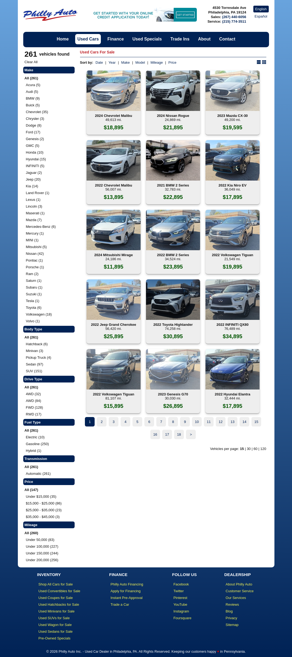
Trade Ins (179, 39)
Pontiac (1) (34, 260)
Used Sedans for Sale (55, 631)
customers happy (203, 651)
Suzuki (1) (34, 294)
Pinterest (180, 598)
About (204, 39)
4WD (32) (33, 394)
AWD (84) (33, 401)
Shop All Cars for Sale (55, 584)
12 (221, 422)
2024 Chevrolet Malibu (113, 116)
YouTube (180, 604)
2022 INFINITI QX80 (233, 325)
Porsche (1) (35, 267)
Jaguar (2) (34, 173)
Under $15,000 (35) (41, 497)
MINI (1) (32, 240)
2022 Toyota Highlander (173, 325)
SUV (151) (34, 371)
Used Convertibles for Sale (59, 591)
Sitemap (232, 625)
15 (256, 422)
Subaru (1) (34, 287)
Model (140, 62)
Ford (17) (33, 132)
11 (209, 422)
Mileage (157, 62)
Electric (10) (35, 437)
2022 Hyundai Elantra (232, 394)
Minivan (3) (34, 351)
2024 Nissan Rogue (173, 116)
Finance (115, 39)
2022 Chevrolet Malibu (113, 185)
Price (172, 62)
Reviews (232, 604)
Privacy (231, 618)
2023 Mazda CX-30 (232, 116)
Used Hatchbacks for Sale (58, 604)
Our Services (236, 598)
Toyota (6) (34, 308)
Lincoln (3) (34, 206)
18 (179, 434)
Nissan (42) (35, 254)
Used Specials (147, 39)
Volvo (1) (33, 321)
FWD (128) (34, 407)
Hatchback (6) (37, 344)
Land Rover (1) (37, 193)
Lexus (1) (33, 200)
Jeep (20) (33, 179)
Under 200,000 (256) (42, 560)
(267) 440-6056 (234, 17)
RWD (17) (34, 414)
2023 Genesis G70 (173, 394)
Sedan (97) (34, 364)
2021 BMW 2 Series (173, 185)
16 (155, 434)
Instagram (181, 611)
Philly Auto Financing (127, 584)
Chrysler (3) (35, 119)
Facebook (181, 584)
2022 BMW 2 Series (173, 255)
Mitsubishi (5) (36, 247)
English (261, 9)
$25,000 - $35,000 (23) (44, 510)
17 (167, 434)
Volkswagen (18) (39, 314)
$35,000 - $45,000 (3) (43, 517)
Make (125, 62)
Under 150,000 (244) (42, 553)
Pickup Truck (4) (38, 357)
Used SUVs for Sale (54, 618)
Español (261, 16)
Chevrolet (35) (37, 112)
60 (255, 449)
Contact (227, 39)
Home (63, 39)
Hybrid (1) (33, 451)
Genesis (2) (35, 139)
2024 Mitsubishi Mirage (113, 255)
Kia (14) (32, 186)
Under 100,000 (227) (42, 546)
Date (99, 62)
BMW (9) (33, 98)
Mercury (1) (35, 233)
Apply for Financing (126, 591)
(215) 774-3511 (234, 21)
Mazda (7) (34, 220)
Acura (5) (33, 85)
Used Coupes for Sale (55, 598)
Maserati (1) (35, 213)
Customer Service (240, 591)
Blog (229, 611)
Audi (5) (32, 92)
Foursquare (182, 618)
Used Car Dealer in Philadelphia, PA (111, 651)
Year (111, 62)
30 (249, 449)
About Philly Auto (239, 584)
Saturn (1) (34, 281)
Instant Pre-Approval (127, 598)
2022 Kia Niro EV (232, 185)
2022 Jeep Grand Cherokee (113, 325)
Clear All (31, 62)
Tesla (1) (32, 301)
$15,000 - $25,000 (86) (44, 503)
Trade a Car (120, 604)
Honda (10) (35, 152)
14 (244, 422)
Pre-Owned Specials (54, 638)
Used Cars (88, 39)
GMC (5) (32, 146)
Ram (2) (32, 274)
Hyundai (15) (36, 159)
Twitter (178, 591)
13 (232, 422)
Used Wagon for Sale (55, 625)
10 (197, 422)
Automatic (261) (38, 474)
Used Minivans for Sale (56, 611)
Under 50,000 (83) (40, 540)
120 (263, 449)
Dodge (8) (34, 125)
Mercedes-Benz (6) (41, 227)
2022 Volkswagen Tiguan (232, 255)
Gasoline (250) (37, 444)
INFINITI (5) (35, 166)
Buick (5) (33, 105)
